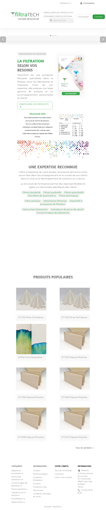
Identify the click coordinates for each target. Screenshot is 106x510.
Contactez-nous (40, 487)
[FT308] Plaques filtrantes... (31, 437)
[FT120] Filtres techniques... (75, 317)
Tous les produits (85, 448)
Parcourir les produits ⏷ (58, 13)
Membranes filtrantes (55, 201)
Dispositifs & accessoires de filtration (61, 202)
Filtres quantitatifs (74, 192)
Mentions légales (40, 474)
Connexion (83, 16)
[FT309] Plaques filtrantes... (74, 397)
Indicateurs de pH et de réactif (67, 209)
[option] (53, 37)
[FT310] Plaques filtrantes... (31, 397)
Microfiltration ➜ (18, 499)
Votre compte (62, 466)
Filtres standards (31, 192)
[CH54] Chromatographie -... (31, 357)
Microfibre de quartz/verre (42, 195)
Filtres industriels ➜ (19, 489)
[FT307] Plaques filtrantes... (74, 437)
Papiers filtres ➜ (18, 502)
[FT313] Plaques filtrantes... (75, 357)
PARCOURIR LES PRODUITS (34, 105)
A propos (37, 483)
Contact (99, 16)
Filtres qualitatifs (52, 192)
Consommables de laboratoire (53, 212)
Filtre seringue (32, 201)
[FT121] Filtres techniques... (31, 317)
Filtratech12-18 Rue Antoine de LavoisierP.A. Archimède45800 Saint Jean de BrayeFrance (85, 478)
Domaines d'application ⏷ (58, 16)
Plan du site (38, 490)
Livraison (36, 471)
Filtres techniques (68, 195)
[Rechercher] (61, 20)
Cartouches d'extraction (35, 209)
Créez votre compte (63, 477)
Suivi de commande (63, 471)
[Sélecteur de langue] (67, 3)
